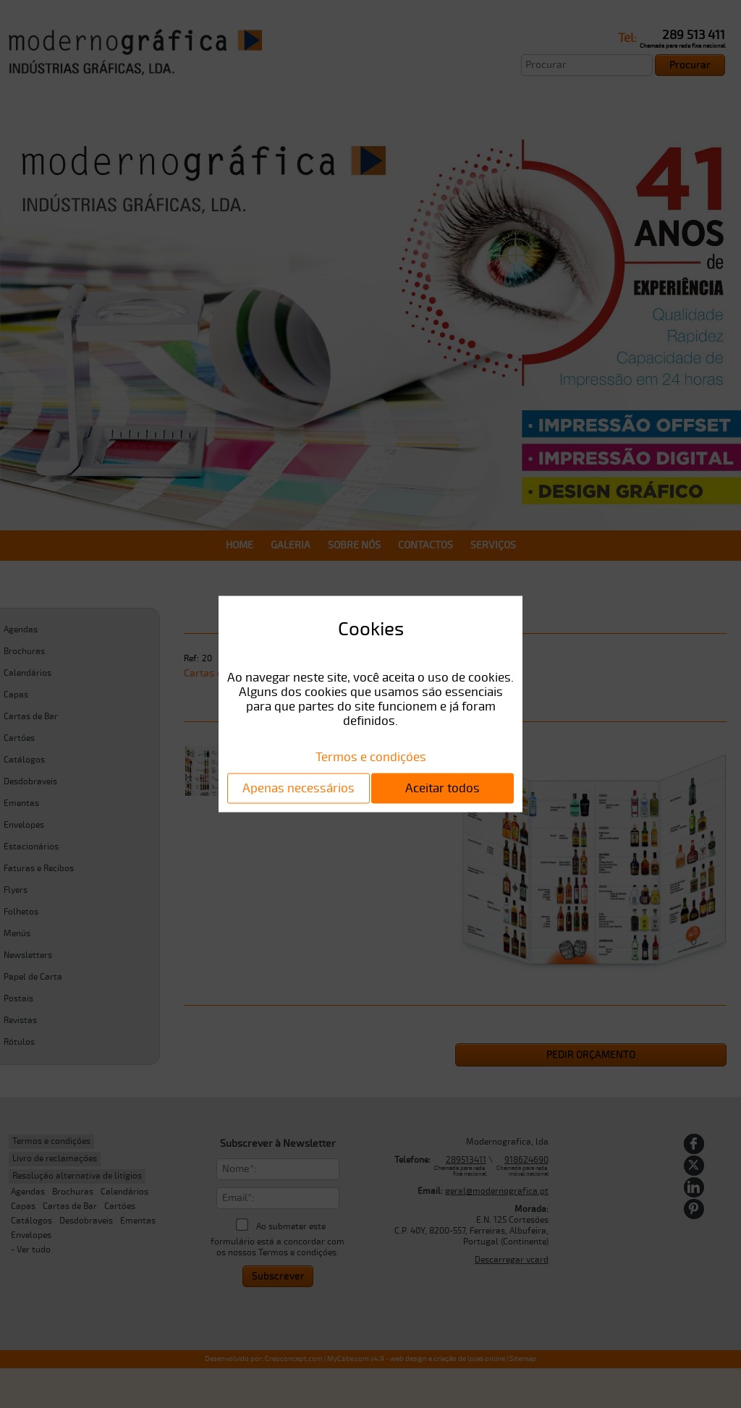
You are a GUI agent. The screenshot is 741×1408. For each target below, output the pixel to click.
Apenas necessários (298, 787)
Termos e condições (371, 756)
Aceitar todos (442, 787)
